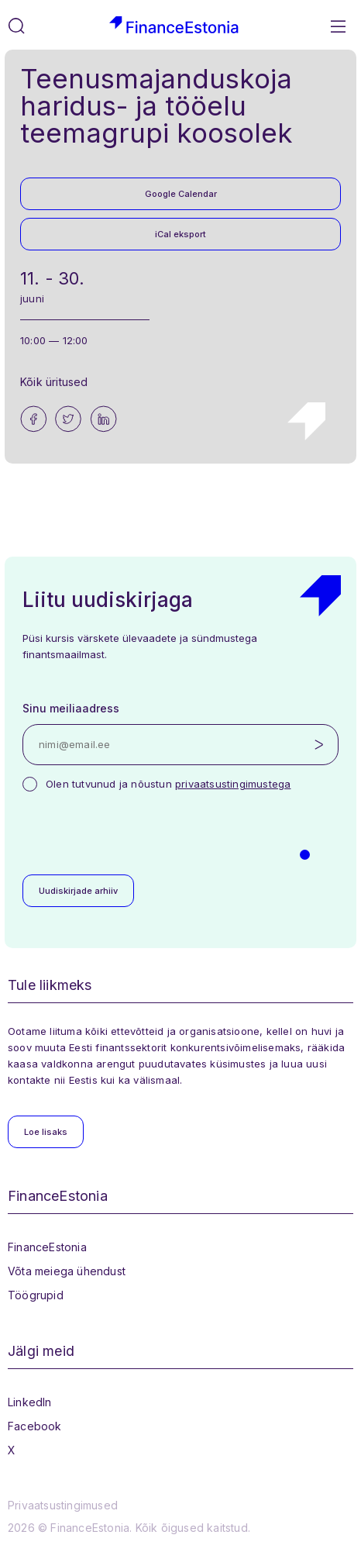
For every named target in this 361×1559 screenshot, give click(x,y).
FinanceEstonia (47, 1247)
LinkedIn (30, 1402)
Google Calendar (181, 193)
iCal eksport (180, 234)
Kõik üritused (54, 381)
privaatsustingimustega (233, 784)
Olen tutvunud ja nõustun (168, 784)
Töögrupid (36, 1295)
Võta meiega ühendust (66, 1271)
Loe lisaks (45, 1131)
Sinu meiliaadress (70, 708)
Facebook (35, 1426)
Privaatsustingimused (63, 1505)
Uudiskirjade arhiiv (78, 890)
